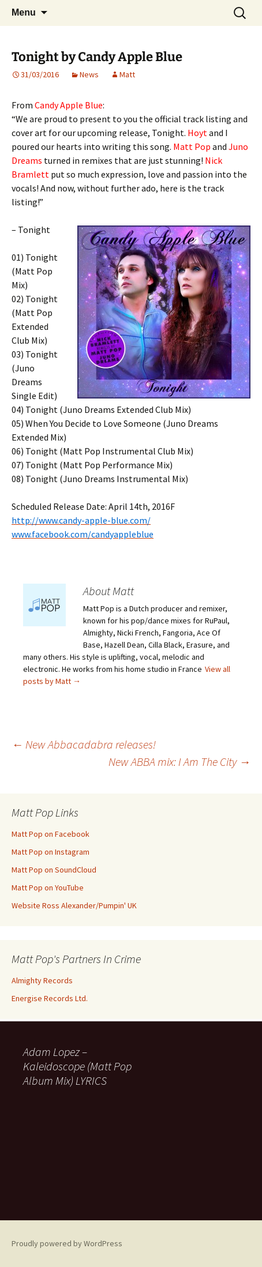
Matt (127, 74)
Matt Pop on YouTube (48, 887)
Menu (24, 12)
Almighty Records (42, 980)
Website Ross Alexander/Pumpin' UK (74, 905)
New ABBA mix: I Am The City (179, 761)
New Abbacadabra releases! (84, 744)
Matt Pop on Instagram (50, 852)
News (89, 74)
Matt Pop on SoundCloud (54, 869)
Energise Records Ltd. (50, 998)
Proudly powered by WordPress (67, 1243)
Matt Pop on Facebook (50, 834)
